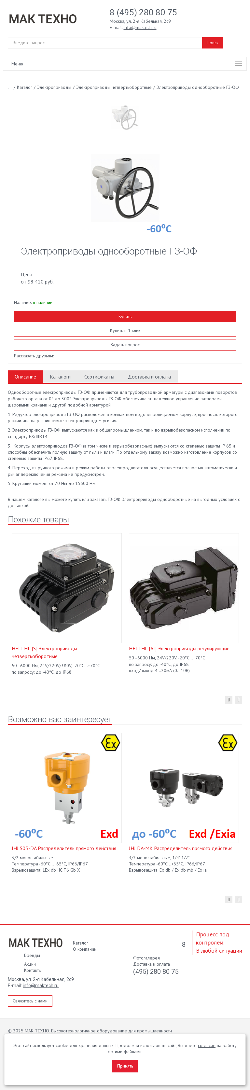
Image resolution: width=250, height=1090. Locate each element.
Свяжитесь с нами (30, 1001)
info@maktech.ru (41, 985)
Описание (25, 376)
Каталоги (60, 376)
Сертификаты (99, 376)
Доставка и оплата (149, 376)
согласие (206, 1045)
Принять (125, 1066)
